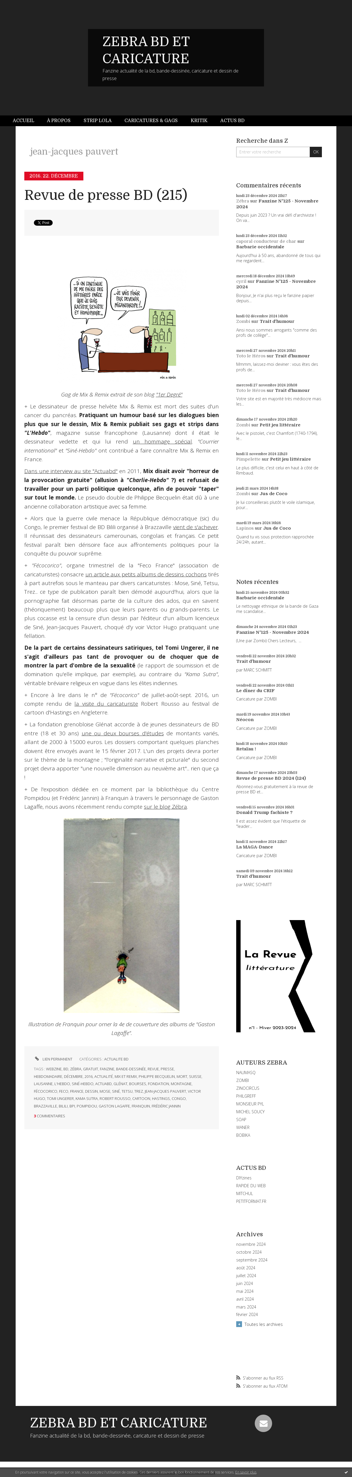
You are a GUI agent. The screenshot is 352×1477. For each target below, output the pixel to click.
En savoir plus (245, 1472)
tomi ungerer (60, 1098)
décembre (73, 1076)
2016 (89, 1076)
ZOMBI (242, 1080)
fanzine (107, 1068)
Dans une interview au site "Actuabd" (71, 471)
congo (179, 1098)
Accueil (23, 120)
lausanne (43, 1083)
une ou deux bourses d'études (123, 733)
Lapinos (245, 528)
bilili (63, 1106)
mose (105, 1091)
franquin (141, 1106)
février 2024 (247, 1314)
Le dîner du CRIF (255, 690)
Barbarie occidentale (260, 246)
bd (65, 1068)
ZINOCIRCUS (247, 1088)
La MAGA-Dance (254, 847)
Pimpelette (248, 459)
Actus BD (232, 120)
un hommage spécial (162, 441)
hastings (161, 1098)
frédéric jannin (166, 1106)
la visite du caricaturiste (106, 703)
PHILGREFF (246, 1096)
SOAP (241, 1119)
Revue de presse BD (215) (105, 195)
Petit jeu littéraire (280, 425)
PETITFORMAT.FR (251, 1201)
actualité (103, 1076)
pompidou (87, 1106)
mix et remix (126, 1076)
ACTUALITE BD (116, 1059)
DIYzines (244, 1178)
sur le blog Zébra (165, 806)
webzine (54, 1068)
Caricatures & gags (151, 120)
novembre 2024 (251, 1244)
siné (116, 1091)
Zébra (242, 201)
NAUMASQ (246, 1072)
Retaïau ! (246, 749)
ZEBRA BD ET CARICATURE (118, 1423)
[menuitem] (27, 120)
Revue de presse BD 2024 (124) (271, 778)
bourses (137, 1083)
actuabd (103, 1083)
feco (63, 1091)
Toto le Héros (250, 356)
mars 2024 (246, 1307)
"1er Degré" (169, 394)
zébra (75, 1068)
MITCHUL (244, 1193)
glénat (120, 1083)
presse (167, 1068)
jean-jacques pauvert (165, 1091)
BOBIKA (243, 1135)
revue (153, 1068)
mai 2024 (245, 1291)
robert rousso (115, 1098)
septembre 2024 (251, 1260)
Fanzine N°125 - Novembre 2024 (272, 632)
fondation (158, 1083)
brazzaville (45, 1106)
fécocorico (45, 1091)
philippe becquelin (157, 1076)
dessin (91, 1091)
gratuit (90, 1068)
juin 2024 (244, 1283)
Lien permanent (53, 1059)
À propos (59, 120)
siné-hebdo (83, 1083)
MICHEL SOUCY (250, 1111)
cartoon (141, 1098)
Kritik (199, 120)
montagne (181, 1083)
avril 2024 (245, 1299)
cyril (241, 281)
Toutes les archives (264, 1324)
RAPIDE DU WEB (251, 1185)
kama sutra (87, 1098)
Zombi (243, 321)
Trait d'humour (277, 321)
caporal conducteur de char (266, 241)
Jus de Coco (273, 493)
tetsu (127, 1091)
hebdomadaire (48, 1076)
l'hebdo (62, 1083)
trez (138, 1091)
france (76, 1091)
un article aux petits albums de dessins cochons (146, 574)
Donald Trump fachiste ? (264, 812)
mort (182, 1076)
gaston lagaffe (114, 1106)
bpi (72, 1106)
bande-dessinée (131, 1068)
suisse (195, 1076)
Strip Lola (98, 120)
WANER (243, 1127)
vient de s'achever (195, 527)
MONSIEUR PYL (250, 1104)
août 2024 (245, 1267)
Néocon (245, 719)
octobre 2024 (249, 1252)
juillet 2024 (246, 1275)
